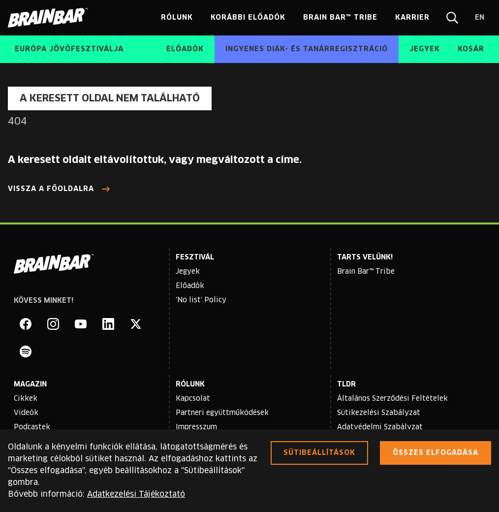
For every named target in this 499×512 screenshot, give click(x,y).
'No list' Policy (201, 300)
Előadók (190, 286)
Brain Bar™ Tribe (366, 271)
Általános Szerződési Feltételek (392, 398)
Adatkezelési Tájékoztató (136, 494)
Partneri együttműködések (222, 413)
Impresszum (196, 427)
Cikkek (25, 398)
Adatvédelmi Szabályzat (380, 427)
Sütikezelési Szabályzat (378, 413)
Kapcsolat (193, 398)
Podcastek (32, 427)
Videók (26, 413)
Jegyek (188, 271)
